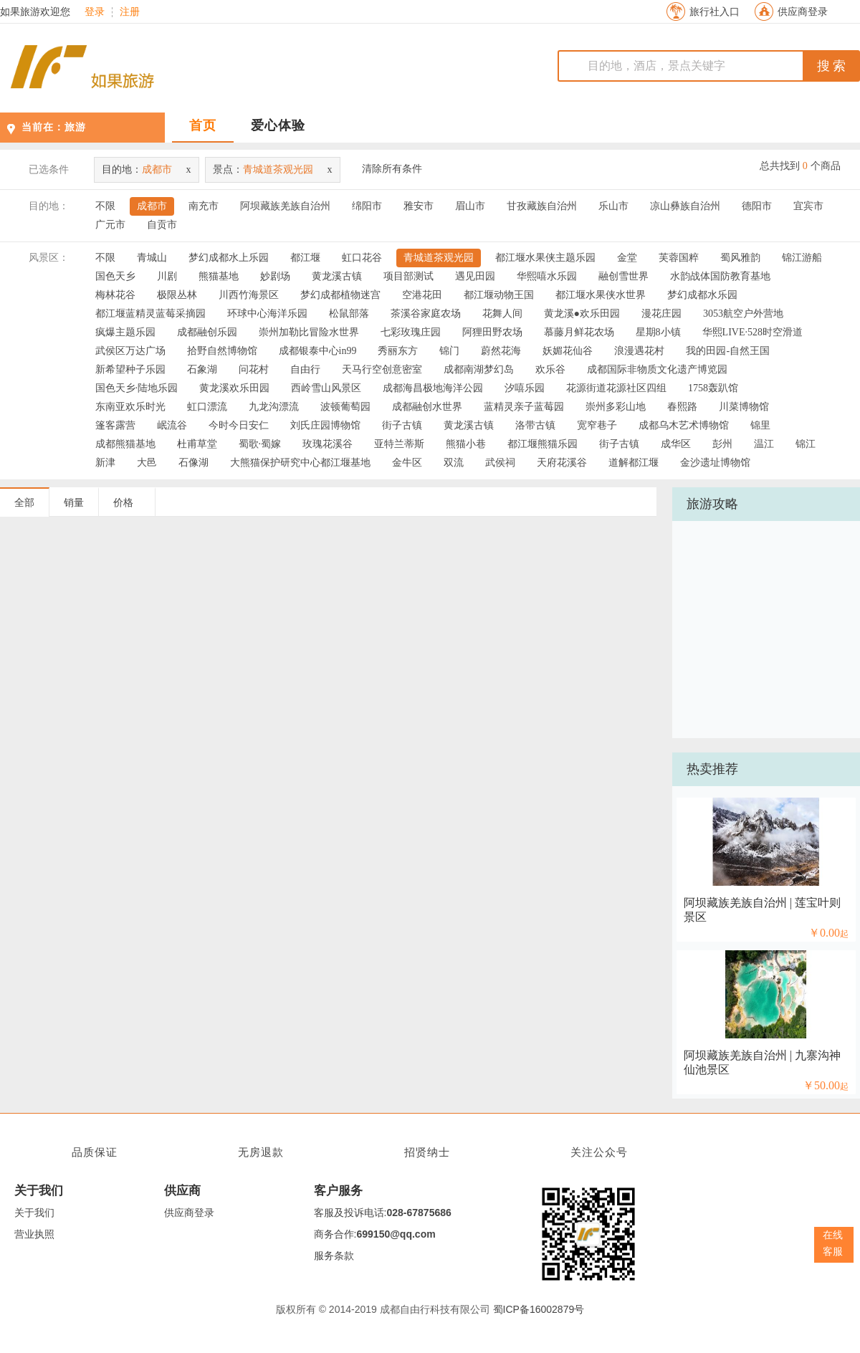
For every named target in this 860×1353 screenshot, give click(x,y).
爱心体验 (278, 125)
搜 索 (831, 66)
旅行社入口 (714, 11)
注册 (130, 12)
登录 (95, 12)
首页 (202, 125)
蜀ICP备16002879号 (539, 1309)
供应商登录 (803, 11)
